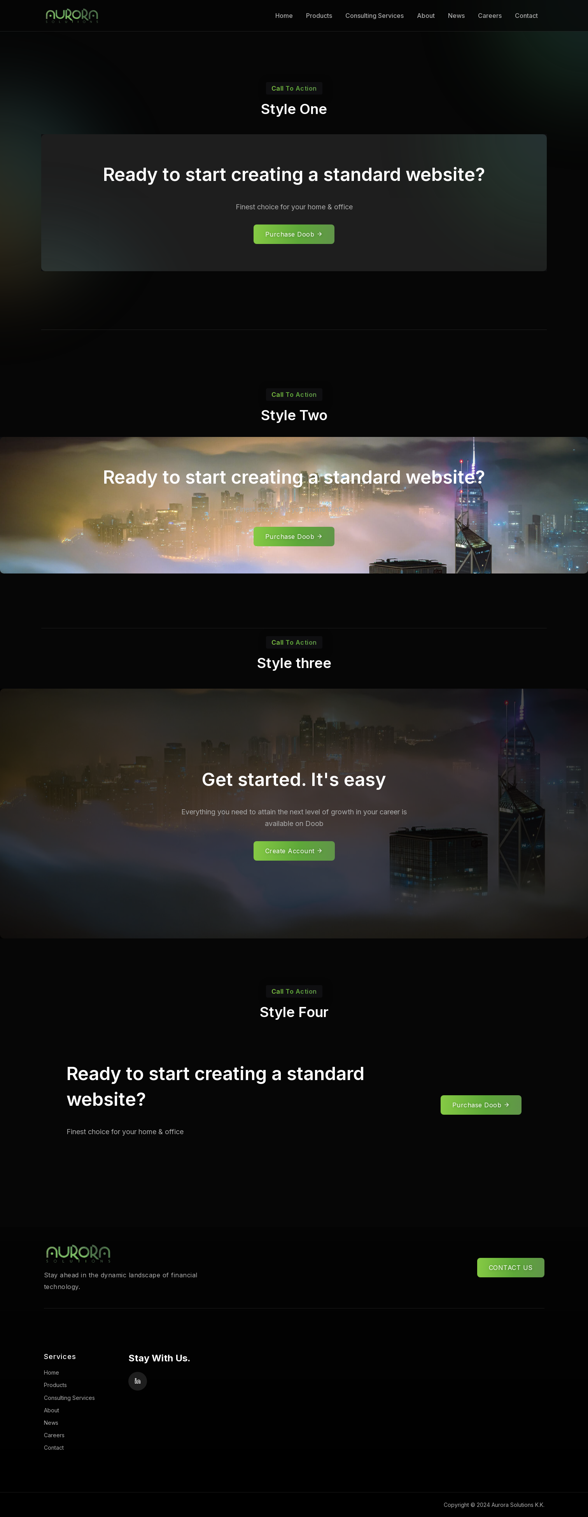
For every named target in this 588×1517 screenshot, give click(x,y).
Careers (490, 15)
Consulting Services (374, 15)
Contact (526, 15)
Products (319, 15)
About (426, 15)
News (456, 15)
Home (284, 15)
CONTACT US (511, 1267)
